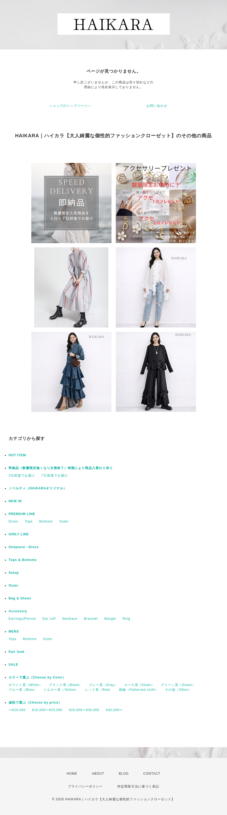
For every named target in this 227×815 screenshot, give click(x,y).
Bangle (110, 619)
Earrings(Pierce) (22, 619)
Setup (14, 573)
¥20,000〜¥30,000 (84, 710)
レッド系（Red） (99, 690)
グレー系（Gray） (103, 685)
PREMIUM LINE (22, 514)
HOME (72, 773)
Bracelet (91, 619)
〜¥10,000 (17, 710)
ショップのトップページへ (70, 106)
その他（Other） (178, 690)
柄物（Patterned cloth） (139, 690)
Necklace (70, 619)
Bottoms (46, 521)
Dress (13, 521)
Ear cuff (49, 619)
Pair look (17, 652)
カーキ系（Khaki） (139, 685)
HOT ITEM (17, 455)
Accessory (18, 611)
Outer (64, 521)
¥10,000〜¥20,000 (47, 710)
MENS (14, 631)
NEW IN (15, 501)
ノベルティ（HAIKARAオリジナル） (38, 488)
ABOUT (98, 773)
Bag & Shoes (20, 598)
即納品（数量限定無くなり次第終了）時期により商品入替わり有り (61, 468)
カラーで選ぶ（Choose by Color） (37, 677)
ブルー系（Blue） (23, 690)
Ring (126, 619)
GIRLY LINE (19, 534)
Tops (29, 521)
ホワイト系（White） (26, 685)
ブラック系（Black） (65, 685)
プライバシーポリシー (85, 786)
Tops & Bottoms (23, 560)
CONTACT (151, 773)
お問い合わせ (157, 106)
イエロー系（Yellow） (60, 690)
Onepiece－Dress (24, 547)
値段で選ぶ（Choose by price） (35, 702)
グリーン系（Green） (178, 685)
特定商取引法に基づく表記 (138, 786)
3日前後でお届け (22, 475)
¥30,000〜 (114, 710)
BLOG (124, 773)
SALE (13, 664)
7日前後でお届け (54, 475)
